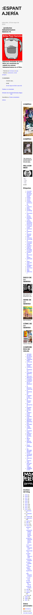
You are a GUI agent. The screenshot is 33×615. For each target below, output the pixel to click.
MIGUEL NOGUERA (29, 443)
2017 (26, 498)
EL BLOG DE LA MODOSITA (29, 383)
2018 (26, 496)
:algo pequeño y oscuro (29, 575)
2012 (26, 506)
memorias (29, 238)
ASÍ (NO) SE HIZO (29, 355)
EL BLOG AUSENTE (29, 379)
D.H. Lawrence (29, 206)
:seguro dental (28, 568)
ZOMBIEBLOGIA (29, 469)
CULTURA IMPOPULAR (29, 374)
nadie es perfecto (29, 247)
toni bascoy (28, 608)
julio (27, 522)
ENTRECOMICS (29, 408)
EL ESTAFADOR (29, 392)
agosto (28, 521)
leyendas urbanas (29, 234)
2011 (26, 507)
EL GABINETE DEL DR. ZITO (29, 396)
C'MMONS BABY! (29, 360)
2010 (26, 509)
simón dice (29, 267)
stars (28, 269)
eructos (29, 209)
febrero (28, 592)
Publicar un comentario (8, 89)
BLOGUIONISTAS (29, 357)
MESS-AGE (28, 439)
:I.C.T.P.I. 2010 (28, 578)
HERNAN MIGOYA (29, 420)
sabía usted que (29, 262)
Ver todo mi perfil (27, 613)
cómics (28, 200)
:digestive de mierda (28, 583)
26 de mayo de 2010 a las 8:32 (14, 85)
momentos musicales (29, 242)
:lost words (29, 545)
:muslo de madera (28, 587)
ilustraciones (10, 72)
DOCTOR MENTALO (29, 377)
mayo (27, 525)
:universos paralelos (29, 559)
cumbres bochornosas (29, 203)
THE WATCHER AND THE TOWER (29, 464)
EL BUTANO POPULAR (29, 388)
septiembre (29, 518)
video (28, 270)
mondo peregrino (29, 245)
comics (28, 199)
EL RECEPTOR (29, 405)
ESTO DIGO (28, 414)
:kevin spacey (28, 565)
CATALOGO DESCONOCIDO (29, 364)
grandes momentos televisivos (29, 222)
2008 (26, 598)
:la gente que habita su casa (29, 555)
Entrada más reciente (7, 92)
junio (27, 524)
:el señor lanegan (28, 562)
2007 (26, 600)
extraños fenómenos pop (29, 218)
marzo (28, 591)
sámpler (29, 266)
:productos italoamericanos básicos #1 (29, 541)
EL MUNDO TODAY (29, 401)
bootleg (29, 197)
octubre (28, 516)
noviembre (29, 513)
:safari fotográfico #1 (29, 548)
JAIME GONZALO (29, 428)
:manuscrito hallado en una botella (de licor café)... (29, 533)
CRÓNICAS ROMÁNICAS (29, 369)
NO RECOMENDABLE (29, 450)
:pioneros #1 (28, 528)
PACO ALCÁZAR (29, 453)
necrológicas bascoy (29, 250)
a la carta (29, 191)
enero (28, 595)
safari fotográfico (29, 264)
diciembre (28, 510)
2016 (26, 499)
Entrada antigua (18, 92)
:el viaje (28, 580)
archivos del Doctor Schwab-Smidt (29, 194)
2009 (26, 597)
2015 (26, 501)
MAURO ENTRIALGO (29, 436)
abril (27, 589)
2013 (26, 504)
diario (28, 208)
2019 (26, 495)
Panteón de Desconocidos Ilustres (29, 255)
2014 (26, 502)
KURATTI (29, 433)
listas (28, 236)
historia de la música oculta (29, 226)
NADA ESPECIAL (29, 446)
